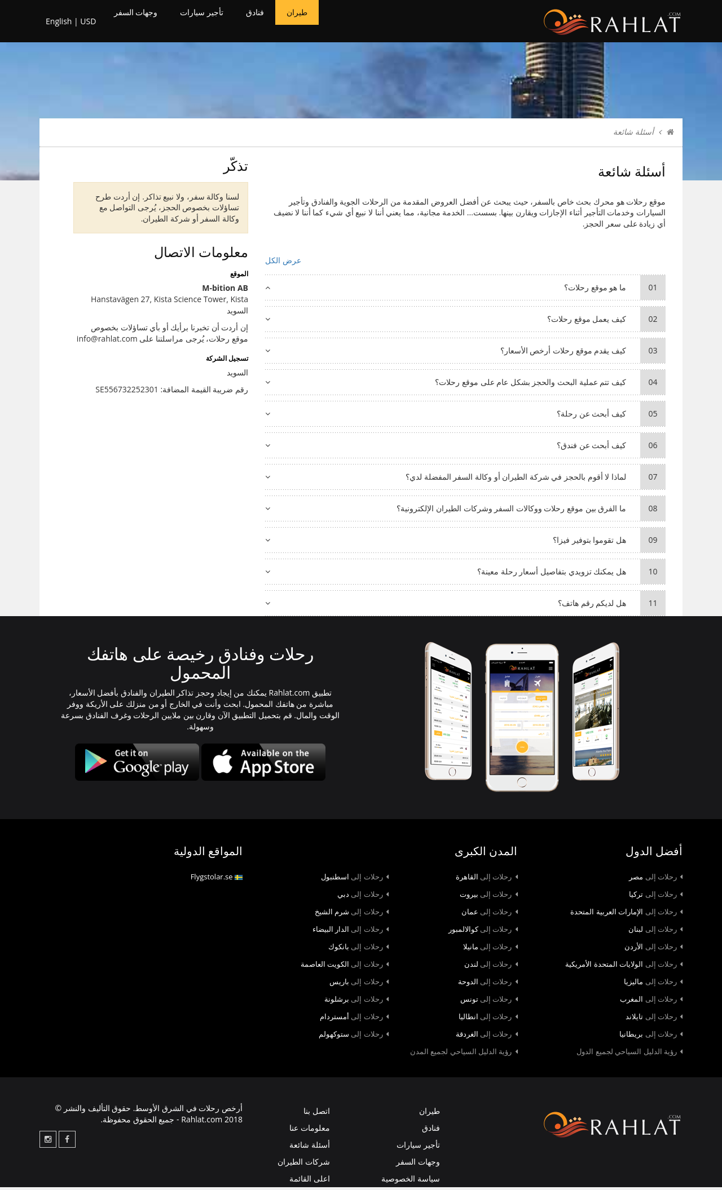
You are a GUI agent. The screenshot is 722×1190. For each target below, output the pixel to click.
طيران (327, 22)
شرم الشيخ (352, 914)
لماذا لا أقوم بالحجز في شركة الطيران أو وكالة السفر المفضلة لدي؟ (465, 479)
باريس (359, 984)
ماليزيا (653, 984)
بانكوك (358, 949)
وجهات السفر (140, 22)
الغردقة (487, 1037)
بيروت (489, 897)
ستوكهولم (354, 1037)
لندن (491, 967)
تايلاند (654, 1019)
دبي (363, 897)
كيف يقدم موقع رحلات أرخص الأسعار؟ (465, 353)
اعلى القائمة (309, 1181)
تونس (489, 1002)
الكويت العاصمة (345, 967)
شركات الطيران (304, 1164)
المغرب (651, 1002)
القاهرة (487, 879)
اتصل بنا (316, 1113)
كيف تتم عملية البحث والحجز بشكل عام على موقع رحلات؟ (465, 385)
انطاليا (488, 1019)
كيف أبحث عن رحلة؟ (465, 416)
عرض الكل (283, 263)
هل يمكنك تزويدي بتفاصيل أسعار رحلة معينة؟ (465, 574)
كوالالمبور (483, 932)
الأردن (653, 949)
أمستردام (354, 1019)
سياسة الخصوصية (410, 1181)
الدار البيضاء (350, 932)
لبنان (655, 932)
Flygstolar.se (217, 879)
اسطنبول (355, 879)
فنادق (280, 22)
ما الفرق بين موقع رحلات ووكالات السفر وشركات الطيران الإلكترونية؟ (465, 511)
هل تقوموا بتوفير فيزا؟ (465, 542)
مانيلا (490, 949)
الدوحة (488, 984)
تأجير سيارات (218, 22)
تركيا (656, 897)
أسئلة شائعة (309, 1147)
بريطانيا (651, 1037)
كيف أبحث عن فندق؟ (465, 448)
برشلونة (356, 1002)
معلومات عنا (309, 1130)
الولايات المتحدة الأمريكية (624, 967)
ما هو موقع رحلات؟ (465, 290)
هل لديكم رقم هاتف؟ (465, 606)
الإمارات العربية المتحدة (626, 914)
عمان (489, 914)
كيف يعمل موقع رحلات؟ (465, 321)
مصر (656, 879)
